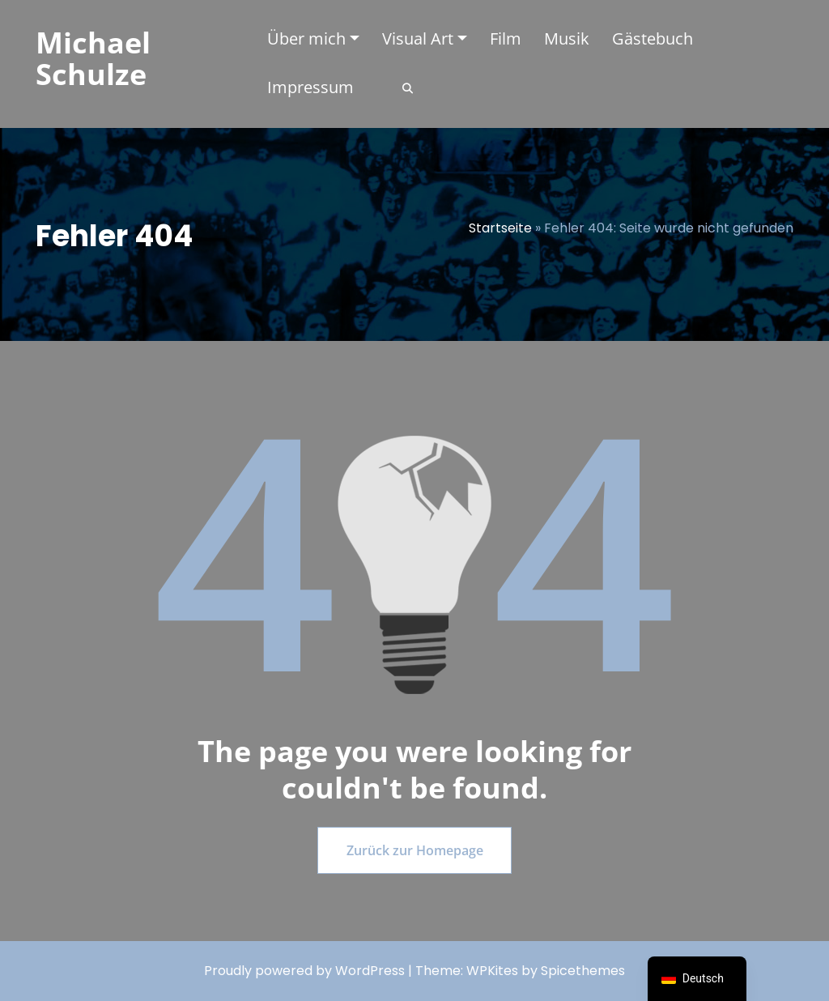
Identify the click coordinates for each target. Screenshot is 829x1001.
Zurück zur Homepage (414, 850)
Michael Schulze (93, 58)
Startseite (500, 228)
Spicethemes (583, 970)
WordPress (370, 970)
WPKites (493, 970)
